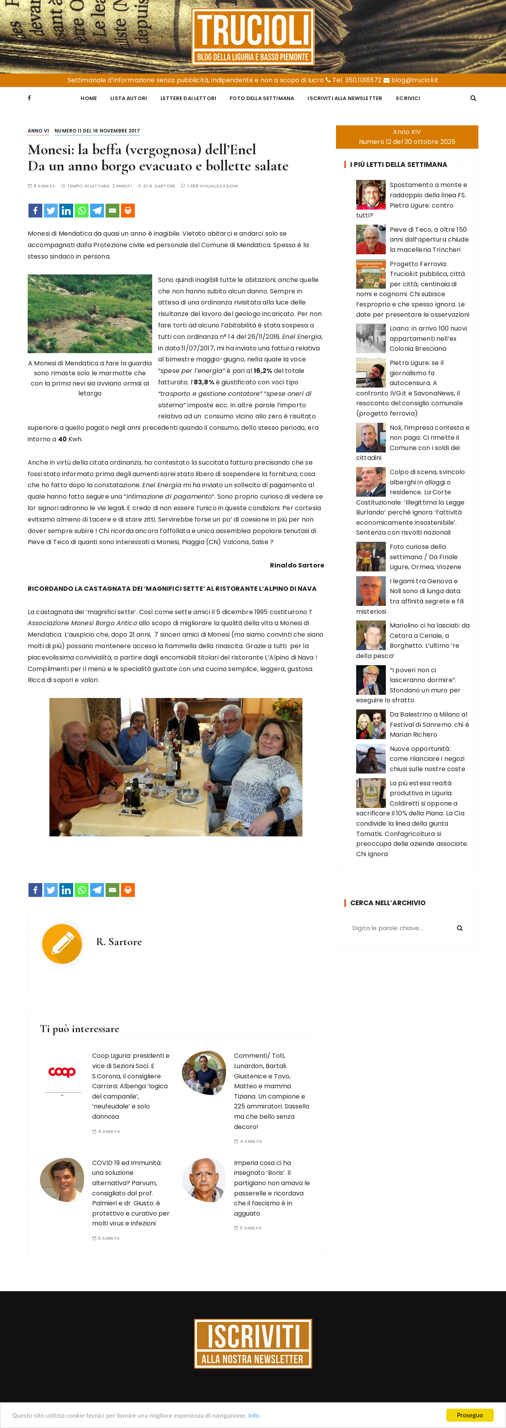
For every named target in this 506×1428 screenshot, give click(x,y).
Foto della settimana (262, 98)
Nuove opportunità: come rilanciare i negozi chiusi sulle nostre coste (427, 759)
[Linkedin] (66, 211)
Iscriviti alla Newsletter (345, 98)
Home (89, 98)
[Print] (128, 211)
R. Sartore (162, 186)
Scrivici (408, 98)
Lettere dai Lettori (188, 98)
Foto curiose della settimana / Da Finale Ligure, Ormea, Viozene (425, 556)
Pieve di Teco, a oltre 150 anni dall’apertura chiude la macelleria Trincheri (429, 239)
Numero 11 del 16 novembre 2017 (97, 130)
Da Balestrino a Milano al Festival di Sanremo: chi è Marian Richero (429, 724)
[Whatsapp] (82, 211)
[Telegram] (97, 211)
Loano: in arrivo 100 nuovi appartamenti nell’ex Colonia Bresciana (428, 338)
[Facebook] (35, 211)
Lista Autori (128, 98)
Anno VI (38, 130)
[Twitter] (51, 211)
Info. (254, 1415)
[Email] (112, 211)
